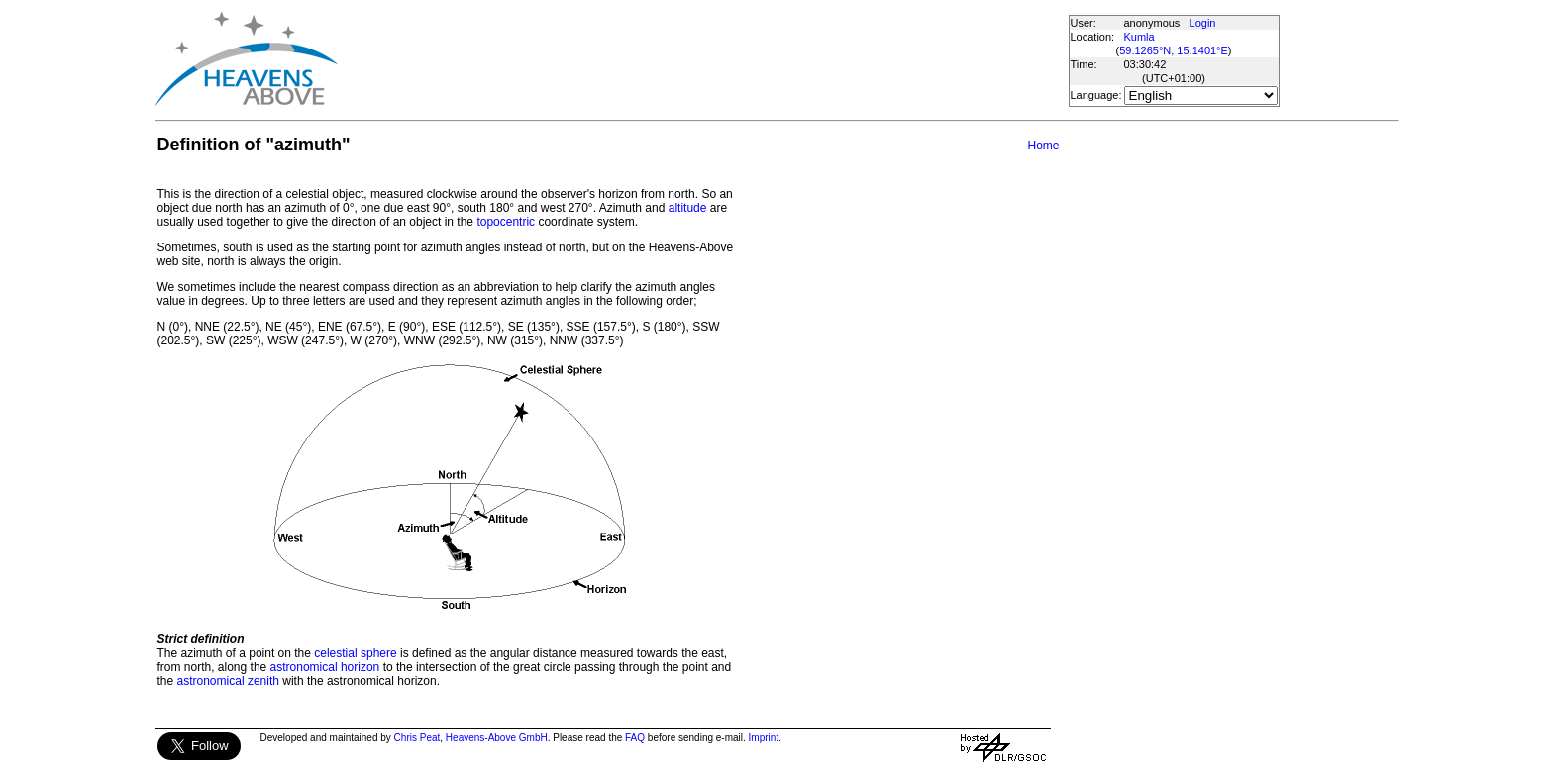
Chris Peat (417, 737)
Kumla (1139, 37)
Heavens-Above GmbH (497, 737)
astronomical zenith (228, 681)
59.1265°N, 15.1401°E (1173, 50)
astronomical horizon (325, 667)
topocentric (505, 222)
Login (1203, 23)
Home (1043, 145)
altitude (688, 208)
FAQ (635, 737)
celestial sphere (355, 653)
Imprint (764, 737)
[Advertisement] (702, 59)
